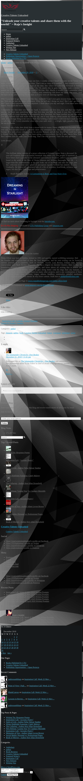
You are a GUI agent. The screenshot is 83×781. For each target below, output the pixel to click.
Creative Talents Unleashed (14, 15)
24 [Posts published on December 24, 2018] (2, 648)
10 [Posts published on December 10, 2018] (2, 642)
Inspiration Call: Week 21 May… (37, 705)
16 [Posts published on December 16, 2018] (17, 642)
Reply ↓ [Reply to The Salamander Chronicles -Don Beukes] (9, 374)
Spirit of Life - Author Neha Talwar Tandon (23, 468)
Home (3, 63)
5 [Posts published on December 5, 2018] (6, 639)
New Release (11, 50)
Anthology (10, 43)
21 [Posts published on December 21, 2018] (12, 645)
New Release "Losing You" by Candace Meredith (25, 491)
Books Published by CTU (16, 58)
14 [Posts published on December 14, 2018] (12, 642)
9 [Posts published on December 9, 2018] (16, 639)
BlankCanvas (13, 692)
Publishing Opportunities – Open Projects (22, 56)
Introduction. (50, 221)
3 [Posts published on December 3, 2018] (1, 639)
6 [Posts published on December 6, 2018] (9, 639)
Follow (4, 423)
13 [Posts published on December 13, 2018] (10, 642)
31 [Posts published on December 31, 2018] (2, 650)
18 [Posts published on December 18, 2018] (5, 645)
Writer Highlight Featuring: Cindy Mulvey (23, 476)
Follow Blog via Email (12, 403)
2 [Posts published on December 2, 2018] (16, 637)
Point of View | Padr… (17, 686)
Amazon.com (57, 226)
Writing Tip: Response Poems (18, 453)
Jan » (9, 653)
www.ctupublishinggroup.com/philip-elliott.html (47, 281)
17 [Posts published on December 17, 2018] (2, 645)
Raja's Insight (9, 72)
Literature (57, 333)
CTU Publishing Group (39, 226)
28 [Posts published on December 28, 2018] (12, 648)
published (66, 333)
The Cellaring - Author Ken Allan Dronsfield (24, 483)
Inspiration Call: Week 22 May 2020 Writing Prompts (27, 592)
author (8, 36)
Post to (29, 773)
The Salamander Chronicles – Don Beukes (38, 361)
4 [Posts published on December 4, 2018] (4, 639)
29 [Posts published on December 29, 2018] (15, 648)
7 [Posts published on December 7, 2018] (11, 639)
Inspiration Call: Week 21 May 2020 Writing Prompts (27, 594)
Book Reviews (12, 752)
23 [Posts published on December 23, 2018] (17, 645)
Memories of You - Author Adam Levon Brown (25, 506)
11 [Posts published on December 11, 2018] (5, 642)
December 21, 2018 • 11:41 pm (18, 357)
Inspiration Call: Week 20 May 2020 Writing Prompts (27, 597)
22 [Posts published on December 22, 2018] (15, 645)
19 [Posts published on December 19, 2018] (7, 645)
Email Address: (7, 416)
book (21, 333)
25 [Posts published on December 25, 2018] (5, 648)
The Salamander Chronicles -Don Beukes (22, 355)
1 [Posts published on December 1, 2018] (14, 637)
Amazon (9, 333)
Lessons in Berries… (16, 699)
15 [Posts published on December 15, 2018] (15, 642)
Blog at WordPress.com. (10, 767)
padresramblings (14, 679)
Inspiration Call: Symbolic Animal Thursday (20, 321)
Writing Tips (11, 47)
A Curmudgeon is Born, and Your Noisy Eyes (48, 174)
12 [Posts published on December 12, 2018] (7, 642)
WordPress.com (12, 566)
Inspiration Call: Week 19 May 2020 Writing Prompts (27, 599)
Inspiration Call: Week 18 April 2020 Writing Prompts (27, 601)
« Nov (3, 653)
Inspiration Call (12, 38)
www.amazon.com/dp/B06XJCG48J (39, 285)
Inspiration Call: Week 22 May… (37, 679)
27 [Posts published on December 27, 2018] (10, 648)
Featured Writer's (13, 41)
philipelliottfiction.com (69, 276)
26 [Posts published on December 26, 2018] (7, 648)
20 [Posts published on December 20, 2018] (10, 645)
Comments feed (12, 564)
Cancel (3, 775)
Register (9, 557)
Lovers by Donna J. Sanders (12, 323)
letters (49, 333)
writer (73, 333)
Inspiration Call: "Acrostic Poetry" (19, 460)
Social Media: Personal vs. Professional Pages (24, 514)
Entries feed (11, 562)
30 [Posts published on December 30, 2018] (17, 648)
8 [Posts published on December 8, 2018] (14, 639)
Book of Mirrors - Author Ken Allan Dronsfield (25, 522)
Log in (8, 560)
